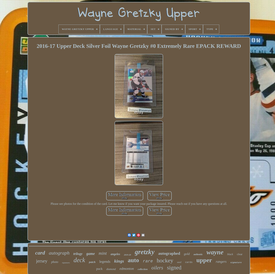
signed (174, 267)
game (90, 254)
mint (103, 253)
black (230, 254)
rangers (221, 262)
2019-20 (127, 255)
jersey (42, 261)
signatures (66, 263)
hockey (165, 260)
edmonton (127, 269)
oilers (157, 268)
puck (99, 269)
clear (239, 254)
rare (148, 261)
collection (143, 269)
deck (79, 260)
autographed (169, 253)
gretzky (144, 252)
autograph (59, 253)
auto (133, 260)
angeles (115, 254)
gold (187, 254)
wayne (214, 252)
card (40, 253)
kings (119, 261)
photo (54, 262)
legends (104, 262)
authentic (198, 254)
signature (236, 262)
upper (204, 260)
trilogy (77, 254)
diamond (111, 269)
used (179, 262)
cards (188, 262)
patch (92, 262)
